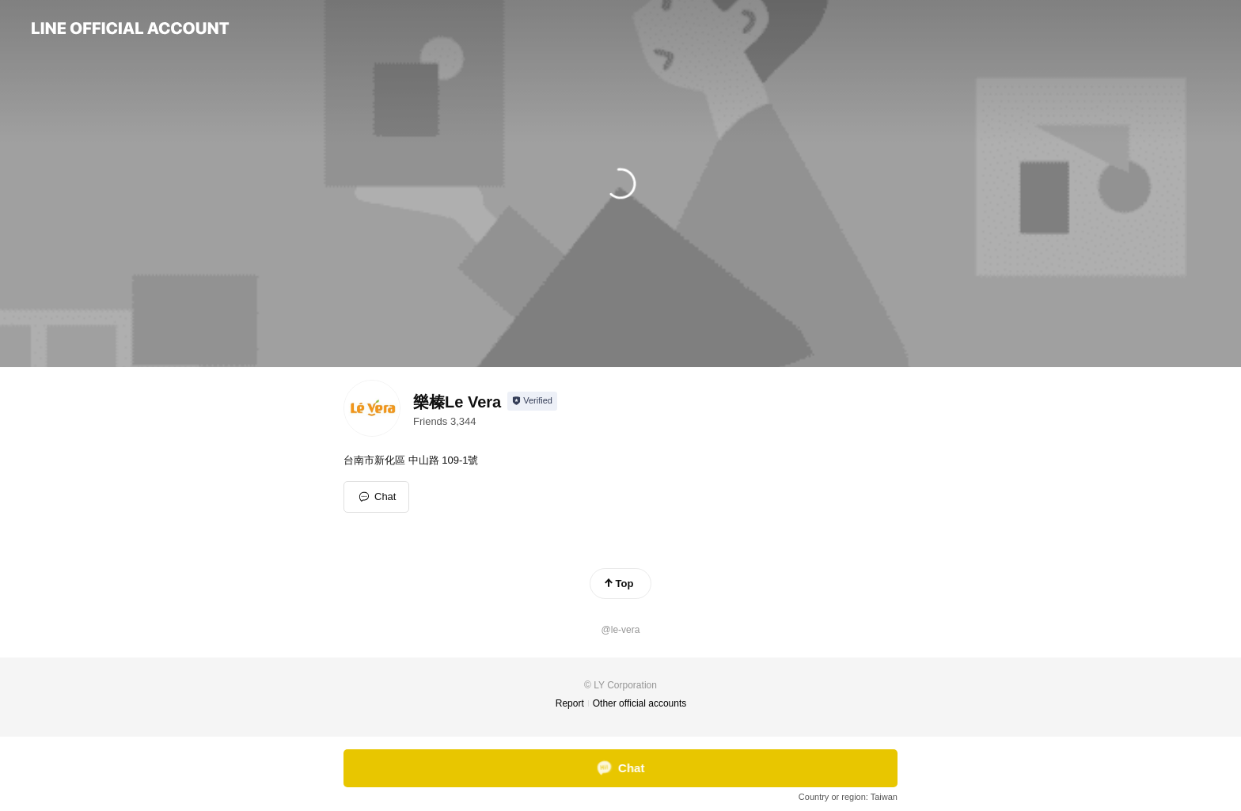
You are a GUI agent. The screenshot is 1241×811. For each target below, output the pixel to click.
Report (570, 703)
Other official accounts (640, 703)
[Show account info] (532, 401)
